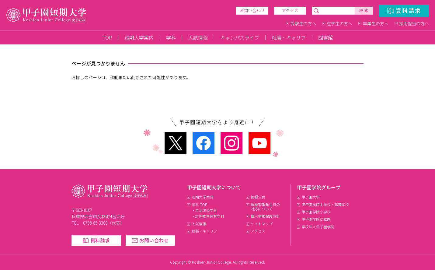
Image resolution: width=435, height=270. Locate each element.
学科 (171, 37)
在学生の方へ (339, 23)
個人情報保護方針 (265, 216)
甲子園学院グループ (318, 187)
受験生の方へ (303, 23)
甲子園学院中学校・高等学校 (325, 204)
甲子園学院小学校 (316, 211)
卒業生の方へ (375, 23)
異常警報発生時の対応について (265, 206)
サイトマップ (262, 223)
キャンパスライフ (239, 37)
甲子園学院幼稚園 (316, 219)
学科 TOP (199, 204)
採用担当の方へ (414, 23)
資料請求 (408, 10)
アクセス (290, 10)
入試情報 (198, 37)
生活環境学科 (206, 210)
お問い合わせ (252, 10)
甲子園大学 (310, 196)
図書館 (325, 37)
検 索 (363, 10)
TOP (107, 37)
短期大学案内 (139, 37)
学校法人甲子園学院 (317, 226)
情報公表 (258, 196)
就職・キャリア (289, 37)
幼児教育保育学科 (209, 216)
